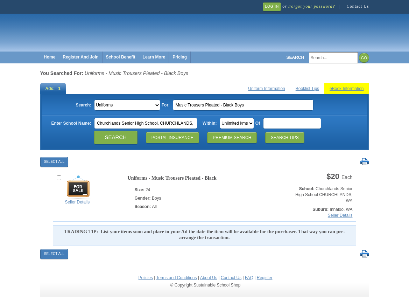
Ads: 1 (53, 88)
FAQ (249, 277)
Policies (146, 277)
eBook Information (347, 88)
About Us (208, 277)
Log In (272, 6)
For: (166, 105)
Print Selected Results (364, 162)
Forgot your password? (311, 6)
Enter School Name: (71, 123)
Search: (83, 105)
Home (49, 57)
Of (257, 123)
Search (295, 57)
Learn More (154, 57)
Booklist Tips (307, 88)
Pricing (179, 57)
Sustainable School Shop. (145, 28)
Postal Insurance (172, 137)
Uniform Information (266, 88)
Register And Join (80, 57)
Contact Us (358, 6)
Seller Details (77, 202)
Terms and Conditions (176, 277)
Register (265, 277)
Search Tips (285, 137)
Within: (210, 123)
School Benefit (120, 57)
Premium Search (232, 137)
